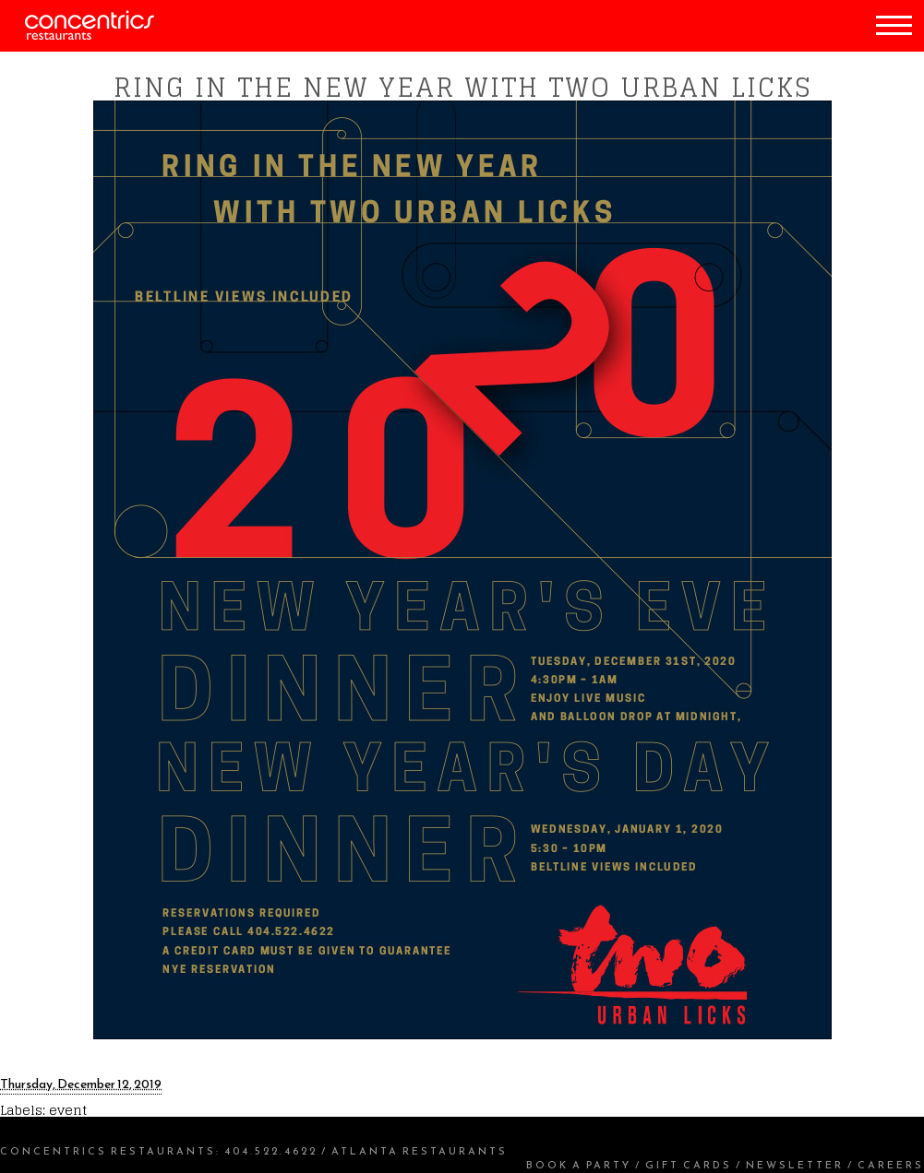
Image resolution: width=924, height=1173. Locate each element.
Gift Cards (688, 1164)
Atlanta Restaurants (419, 1150)
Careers (891, 1164)
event (68, 1109)
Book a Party (578, 1164)
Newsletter (795, 1164)
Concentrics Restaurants (108, 1150)
